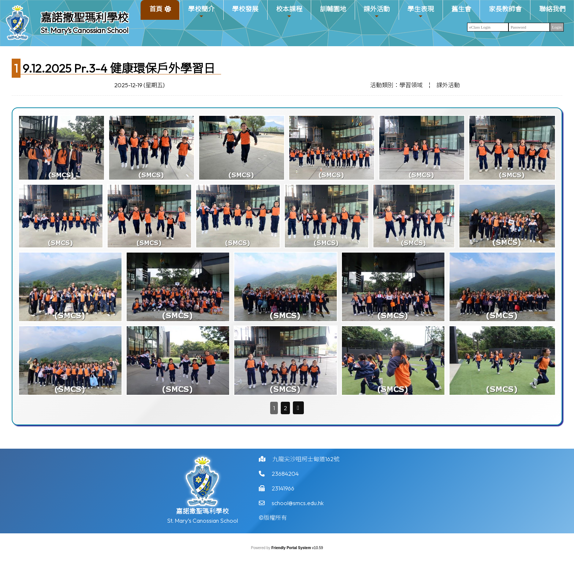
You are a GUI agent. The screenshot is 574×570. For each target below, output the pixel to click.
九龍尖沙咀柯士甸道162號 (305, 462)
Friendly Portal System (291, 548)
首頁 (156, 9)
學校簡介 (201, 12)
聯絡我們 (552, 9)
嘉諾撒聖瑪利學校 (84, 18)
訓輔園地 (333, 9)
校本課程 (289, 12)
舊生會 (461, 9)
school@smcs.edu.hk (298, 506)
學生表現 (420, 12)
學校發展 (245, 9)
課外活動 (377, 12)
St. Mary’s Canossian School (84, 30)
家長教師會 (505, 9)
